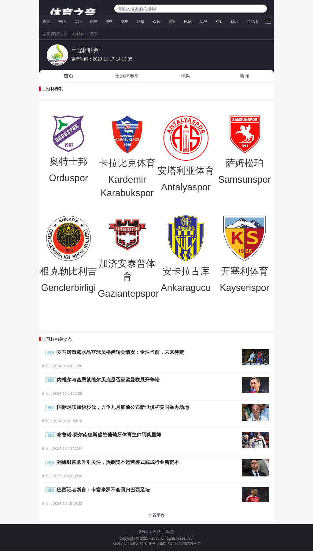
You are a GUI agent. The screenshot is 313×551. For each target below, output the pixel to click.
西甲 (109, 21)
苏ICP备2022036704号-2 (179, 544)
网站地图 (147, 531)
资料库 (78, 33)
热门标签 (165, 531)
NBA (187, 21)
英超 (78, 21)
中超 (62, 21)
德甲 (93, 21)
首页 (46, 21)
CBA (203, 21)
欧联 (140, 21)
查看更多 (156, 515)
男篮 (172, 21)
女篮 (219, 21)
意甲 (125, 21)
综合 (234, 21)
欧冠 (156, 21)
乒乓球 (252, 21)
